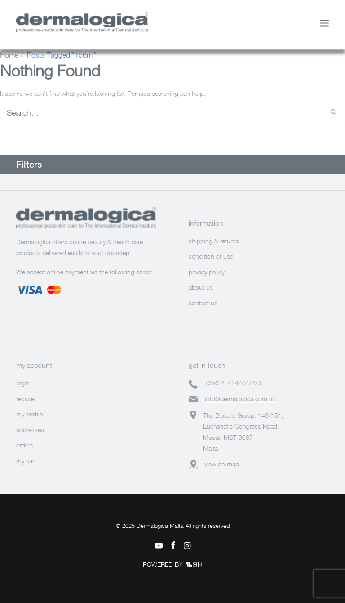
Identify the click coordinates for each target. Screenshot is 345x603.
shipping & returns (214, 241)
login (23, 383)
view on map (221, 464)
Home (9, 55)
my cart (26, 461)
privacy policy (207, 272)
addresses (30, 429)
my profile (29, 414)
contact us (203, 303)
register (26, 398)
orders (24, 445)
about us (201, 287)
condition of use (211, 256)
